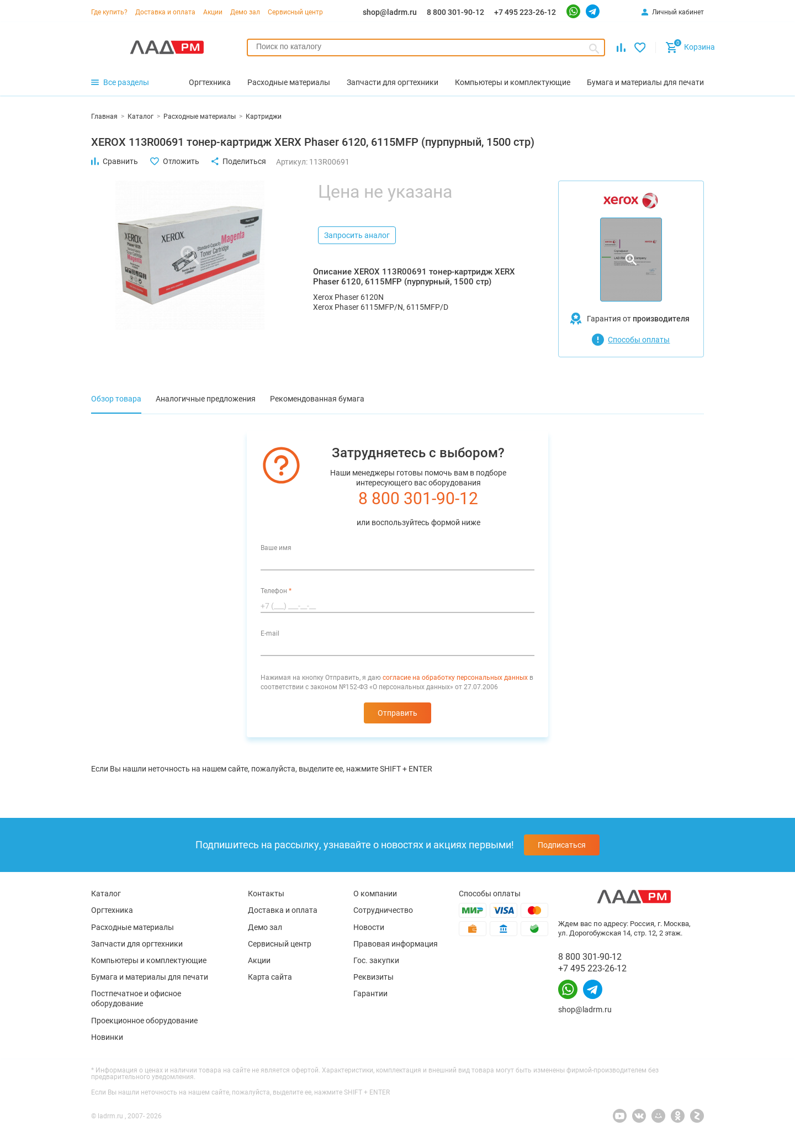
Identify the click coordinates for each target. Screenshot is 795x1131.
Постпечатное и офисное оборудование (136, 998)
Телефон (276, 591)
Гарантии (370, 993)
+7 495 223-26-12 (525, 12)
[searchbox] (426, 46)
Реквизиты (373, 977)
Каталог (106, 893)
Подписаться (562, 845)
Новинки (107, 1037)
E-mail (270, 633)
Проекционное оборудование (144, 1020)
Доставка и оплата (165, 12)
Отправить (397, 713)
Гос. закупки (376, 960)
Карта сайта (270, 977)
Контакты (266, 893)
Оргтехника (112, 910)
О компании (375, 893)
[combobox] (426, 47)
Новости (368, 927)
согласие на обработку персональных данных (455, 677)
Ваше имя (276, 548)
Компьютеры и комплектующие (148, 960)
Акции (212, 12)
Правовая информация (395, 943)
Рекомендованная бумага (317, 398)
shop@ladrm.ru (390, 12)
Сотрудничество (383, 910)
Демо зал (245, 12)
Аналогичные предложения (206, 398)
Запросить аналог (357, 235)
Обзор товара (116, 398)
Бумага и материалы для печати (149, 977)
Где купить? (109, 12)
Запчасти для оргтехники (137, 943)
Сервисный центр (295, 12)
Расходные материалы (132, 927)
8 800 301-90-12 (455, 12)
